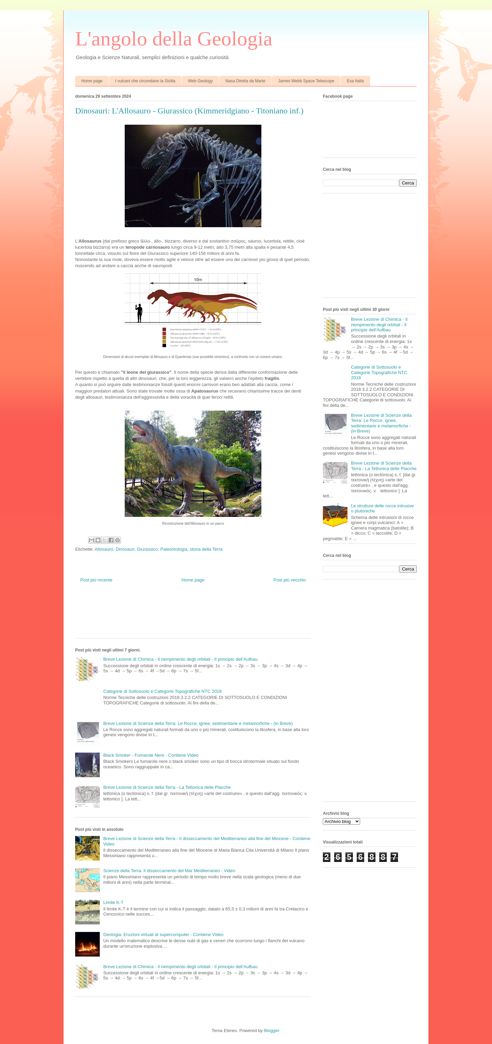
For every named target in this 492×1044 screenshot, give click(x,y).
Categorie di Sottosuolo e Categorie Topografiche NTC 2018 (162, 691)
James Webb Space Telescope (306, 81)
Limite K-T (113, 902)
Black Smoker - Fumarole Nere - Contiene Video (151, 755)
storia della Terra (206, 549)
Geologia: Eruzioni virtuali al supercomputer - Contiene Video (163, 934)
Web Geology (200, 81)
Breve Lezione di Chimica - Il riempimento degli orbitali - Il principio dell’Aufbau (180, 659)
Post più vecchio (289, 579)
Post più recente (96, 579)
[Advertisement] (199, 616)
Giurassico (147, 549)
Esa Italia (355, 81)
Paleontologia (173, 549)
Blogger (271, 1030)
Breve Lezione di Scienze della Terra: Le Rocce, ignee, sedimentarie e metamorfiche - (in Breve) (198, 723)
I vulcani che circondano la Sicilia (145, 81)
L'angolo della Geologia (173, 38)
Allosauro (104, 549)
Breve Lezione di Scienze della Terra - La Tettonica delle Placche (167, 787)
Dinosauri (125, 549)
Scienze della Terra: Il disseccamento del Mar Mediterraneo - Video (169, 870)
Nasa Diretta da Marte (245, 81)
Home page (91, 81)
